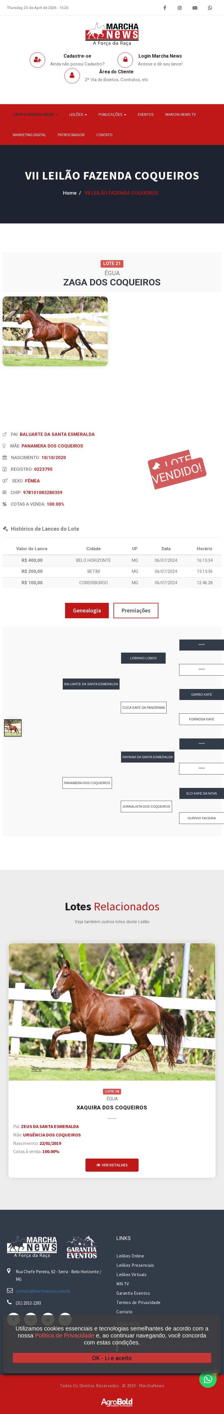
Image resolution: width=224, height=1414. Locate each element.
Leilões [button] (78, 114)
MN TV (122, 1284)
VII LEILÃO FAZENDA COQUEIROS (112, 175)
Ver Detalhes (112, 1165)
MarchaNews (151, 1385)
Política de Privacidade (64, 1335)
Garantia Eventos (133, 1293)
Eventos (146, 114)
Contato (104, 134)
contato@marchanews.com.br (43, 1291)
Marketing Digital (29, 134)
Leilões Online (130, 1256)
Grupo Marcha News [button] (35, 114)
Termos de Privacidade (138, 1302)
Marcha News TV (180, 114)
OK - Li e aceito (112, 1358)
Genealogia (87, 610)
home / (72, 193)
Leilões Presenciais (135, 1265)
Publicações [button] (112, 114)
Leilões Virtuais (131, 1274)
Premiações (135, 610)
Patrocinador (71, 134)
